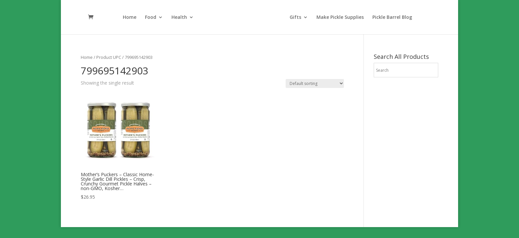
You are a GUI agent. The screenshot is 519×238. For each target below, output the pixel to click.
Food (150, 17)
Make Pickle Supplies (340, 17)
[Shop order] (315, 83)
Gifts (295, 17)
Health (179, 17)
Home (129, 17)
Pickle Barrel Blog (392, 17)
